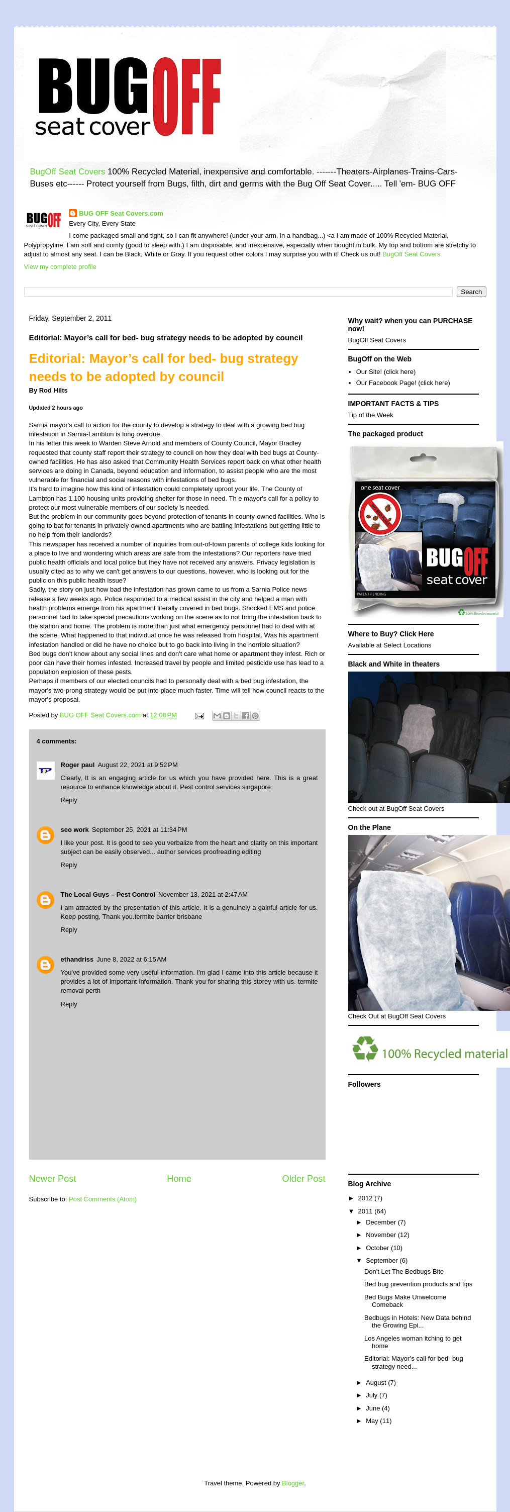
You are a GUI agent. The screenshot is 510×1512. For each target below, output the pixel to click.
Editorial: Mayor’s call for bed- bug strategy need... (413, 1362)
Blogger (293, 1483)
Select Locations (407, 645)
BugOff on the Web (380, 359)
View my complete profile (60, 266)
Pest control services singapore (225, 787)
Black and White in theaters (394, 664)
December (382, 1222)
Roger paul (78, 765)
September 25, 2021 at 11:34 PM (139, 829)
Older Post (304, 1179)
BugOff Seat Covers (68, 171)
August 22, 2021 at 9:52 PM (137, 765)
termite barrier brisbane (168, 916)
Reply (69, 800)
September (382, 1260)
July (372, 1395)
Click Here (416, 634)
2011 (366, 1211)
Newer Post (52, 1179)
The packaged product (385, 434)
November (382, 1235)
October (378, 1248)
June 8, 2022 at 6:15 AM (131, 959)
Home (179, 1179)
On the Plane (369, 827)
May (373, 1421)
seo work (75, 829)
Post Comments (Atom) (103, 1199)
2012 (366, 1198)
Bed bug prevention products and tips (418, 1284)
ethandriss (77, 959)
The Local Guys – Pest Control (108, 894)
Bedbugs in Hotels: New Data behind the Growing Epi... (417, 1322)
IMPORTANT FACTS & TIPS (393, 404)
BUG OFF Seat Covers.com (121, 213)
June (374, 1408)
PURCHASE (453, 321)
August (377, 1382)
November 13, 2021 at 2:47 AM (203, 894)
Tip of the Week (370, 415)
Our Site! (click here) (386, 371)
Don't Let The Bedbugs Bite (404, 1271)
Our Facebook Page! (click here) (403, 383)
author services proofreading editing (209, 852)
